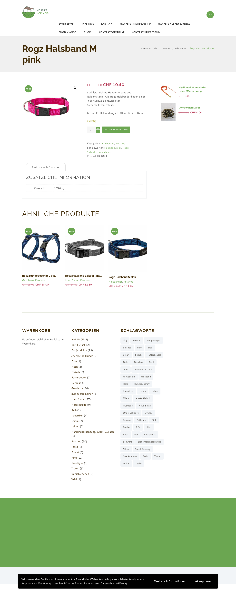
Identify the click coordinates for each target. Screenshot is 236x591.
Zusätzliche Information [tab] (46, 167)
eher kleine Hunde (82, 355)
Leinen (75, 426)
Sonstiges (77, 463)
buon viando (68, 32)
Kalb (74, 410)
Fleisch (75, 372)
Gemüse (76, 383)
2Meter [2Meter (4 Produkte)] (138, 340)
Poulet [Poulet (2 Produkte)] (127, 439)
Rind (74, 457)
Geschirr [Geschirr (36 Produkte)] (139, 371)
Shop (87, 32)
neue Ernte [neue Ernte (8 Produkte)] (146, 416)
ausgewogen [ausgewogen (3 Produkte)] (130, 348)
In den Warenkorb (117, 129)
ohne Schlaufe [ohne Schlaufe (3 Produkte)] (131, 424)
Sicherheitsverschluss (100, 152)
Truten (75, 468)
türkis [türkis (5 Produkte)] (140, 485)
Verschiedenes (80, 474)
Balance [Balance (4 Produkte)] (148, 348)
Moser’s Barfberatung (174, 24)
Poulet (75, 452)
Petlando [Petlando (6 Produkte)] (143, 432)
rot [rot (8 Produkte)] (137, 447)
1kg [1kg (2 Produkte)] (125, 340)
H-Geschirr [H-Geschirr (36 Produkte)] (129, 386)
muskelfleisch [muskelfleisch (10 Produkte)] (144, 409)
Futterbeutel (78, 377)
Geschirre (28, 280)
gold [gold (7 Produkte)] (153, 371)
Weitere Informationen (170, 581)
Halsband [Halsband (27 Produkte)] (147, 386)
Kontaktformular (112, 32)
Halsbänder (180, 48)
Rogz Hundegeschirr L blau (38, 275)
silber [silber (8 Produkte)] (157, 462)
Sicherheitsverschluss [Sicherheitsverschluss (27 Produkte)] (135, 462)
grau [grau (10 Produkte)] (126, 378)
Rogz (126, 148)
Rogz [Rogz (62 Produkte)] (126, 447)
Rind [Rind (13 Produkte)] (150, 439)
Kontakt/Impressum (146, 32)
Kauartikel (77, 415)
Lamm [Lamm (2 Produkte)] (144, 401)
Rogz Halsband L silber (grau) (83, 275)
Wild (74, 479)
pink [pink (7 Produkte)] (156, 432)
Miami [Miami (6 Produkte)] (126, 409)
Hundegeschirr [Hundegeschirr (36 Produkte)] (143, 394)
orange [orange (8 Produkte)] (150, 424)
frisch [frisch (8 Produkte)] (126, 363)
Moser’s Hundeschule (135, 24)
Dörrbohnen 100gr (189, 107)
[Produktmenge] (93, 130)
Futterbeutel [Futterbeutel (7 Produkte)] (143, 363)
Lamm (75, 421)
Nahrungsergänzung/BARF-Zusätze (93, 431)
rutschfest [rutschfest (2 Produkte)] (152, 447)
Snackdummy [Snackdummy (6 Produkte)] (130, 477)
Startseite (66, 24)
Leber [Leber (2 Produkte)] (157, 401)
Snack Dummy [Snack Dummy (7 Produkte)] (131, 470)
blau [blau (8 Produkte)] (136, 356)
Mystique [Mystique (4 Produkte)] (128, 416)
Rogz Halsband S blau (121, 277)
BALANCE (77, 339)
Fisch (74, 366)
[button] (75, 88)
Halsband (109, 148)
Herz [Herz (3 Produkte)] (126, 394)
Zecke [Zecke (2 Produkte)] (153, 485)
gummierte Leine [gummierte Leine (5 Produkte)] (145, 378)
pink (119, 148)
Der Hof (106, 24)
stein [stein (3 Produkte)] (148, 477)
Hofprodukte (79, 404)
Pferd (74, 446)
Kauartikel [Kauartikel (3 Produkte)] (129, 401)
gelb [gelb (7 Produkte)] (125, 371)
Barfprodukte (79, 350)
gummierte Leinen (82, 393)
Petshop (165, 48)
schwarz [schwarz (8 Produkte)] (128, 455)
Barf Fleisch (78, 345)
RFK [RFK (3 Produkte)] (139, 439)
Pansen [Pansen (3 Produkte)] (127, 432)
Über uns (87, 24)
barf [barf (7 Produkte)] (125, 356)
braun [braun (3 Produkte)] (149, 356)
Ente (74, 361)
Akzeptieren (203, 581)
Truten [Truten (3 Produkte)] (127, 485)
